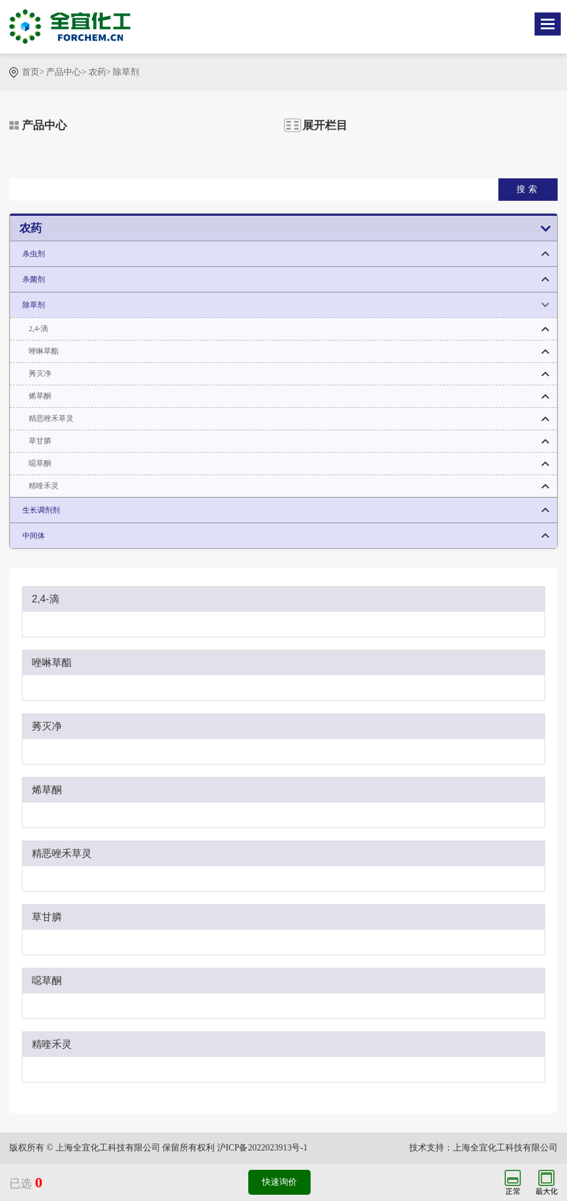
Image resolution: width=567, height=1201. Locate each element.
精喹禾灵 (44, 485)
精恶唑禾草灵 (51, 418)
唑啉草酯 (44, 351)
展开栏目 (325, 125)
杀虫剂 (33, 253)
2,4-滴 (38, 328)
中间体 (33, 535)
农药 (97, 72)
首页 (30, 72)
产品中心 (63, 72)
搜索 (528, 189)
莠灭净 (40, 373)
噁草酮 (40, 463)
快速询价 (279, 1182)
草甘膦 (40, 441)
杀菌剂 (33, 279)
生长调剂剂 (41, 510)
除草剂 (126, 72)
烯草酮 (40, 396)
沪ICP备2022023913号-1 (262, 1147)
